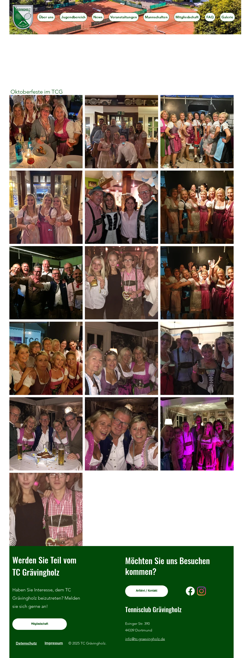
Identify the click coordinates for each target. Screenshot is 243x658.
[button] (73, 17)
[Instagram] (201, 591)
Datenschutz (26, 643)
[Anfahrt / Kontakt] (146, 591)
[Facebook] (190, 591)
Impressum (54, 643)
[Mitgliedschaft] (39, 624)
